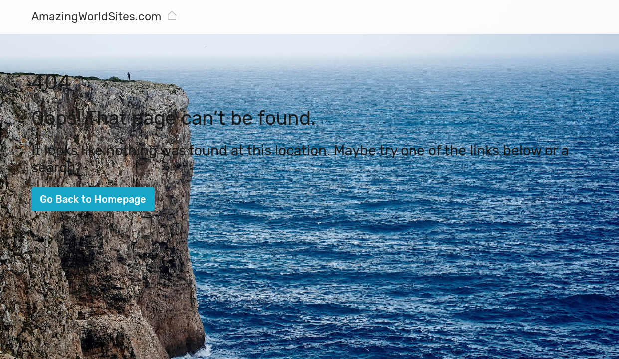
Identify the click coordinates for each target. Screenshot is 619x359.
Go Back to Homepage (93, 199)
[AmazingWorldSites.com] (96, 17)
